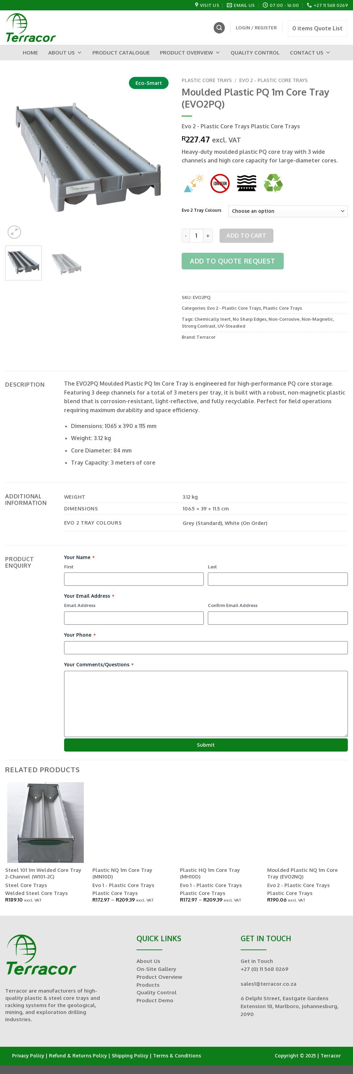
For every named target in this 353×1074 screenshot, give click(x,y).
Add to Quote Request (232, 261)
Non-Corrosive (284, 319)
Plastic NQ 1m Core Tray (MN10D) (122, 873)
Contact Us (310, 52)
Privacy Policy (28, 1055)
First (68, 566)
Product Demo (155, 1000)
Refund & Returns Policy (78, 1055)
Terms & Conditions (177, 1055)
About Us (65, 52)
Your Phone (79, 635)
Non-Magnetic (317, 319)
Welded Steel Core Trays (36, 893)
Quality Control (255, 52)
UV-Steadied (231, 326)
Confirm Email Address (233, 605)
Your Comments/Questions (98, 665)
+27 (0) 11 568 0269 (265, 968)
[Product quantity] (196, 235)
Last (212, 566)
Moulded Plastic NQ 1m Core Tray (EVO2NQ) (302, 873)
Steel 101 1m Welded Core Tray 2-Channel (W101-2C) (43, 873)
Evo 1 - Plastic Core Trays (123, 885)
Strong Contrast (198, 326)
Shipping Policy (130, 1055)
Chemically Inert (212, 319)
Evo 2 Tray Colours (201, 210)
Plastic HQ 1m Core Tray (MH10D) (210, 873)
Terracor (205, 337)
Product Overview (190, 52)
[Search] (219, 27)
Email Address (79, 605)
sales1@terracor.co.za (268, 983)
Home (30, 52)
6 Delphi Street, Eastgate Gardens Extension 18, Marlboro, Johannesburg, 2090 (290, 1006)
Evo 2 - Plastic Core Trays (273, 80)
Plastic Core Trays (207, 80)
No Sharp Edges (249, 319)
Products (148, 984)
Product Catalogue (121, 52)
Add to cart (246, 235)
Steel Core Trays (26, 885)
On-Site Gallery (156, 968)
